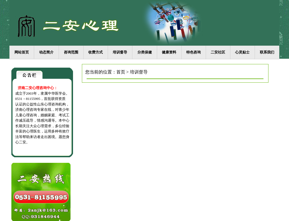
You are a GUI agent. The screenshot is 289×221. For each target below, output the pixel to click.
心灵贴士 (242, 52)
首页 (120, 72)
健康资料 (169, 52)
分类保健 (144, 52)
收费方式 (95, 52)
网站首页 (21, 52)
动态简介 (46, 52)
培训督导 (120, 52)
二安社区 (218, 52)
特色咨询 (193, 52)
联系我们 (267, 52)
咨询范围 (71, 52)
